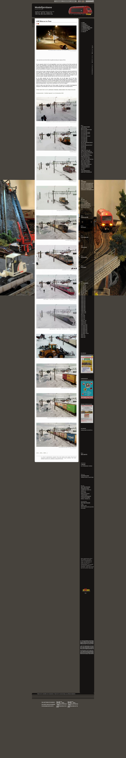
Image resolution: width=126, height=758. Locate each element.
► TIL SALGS (84, 30)
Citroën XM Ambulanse (85, 204)
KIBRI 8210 (83, 302)
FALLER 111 (83, 287)
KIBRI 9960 (83, 310)
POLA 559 (83, 315)
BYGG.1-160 (50, 14)
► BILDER (83, 24)
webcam (42, 458)
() (41, 452)
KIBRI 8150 (83, 301)
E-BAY (82, 504)
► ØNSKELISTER (85, 26)
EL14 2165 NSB (84, 134)
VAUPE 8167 (83, 323)
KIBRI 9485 (83, 306)
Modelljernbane (43, 7)
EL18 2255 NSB (84, 139)
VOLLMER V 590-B (85, 333)
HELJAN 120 (83, 292)
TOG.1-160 (37, 14)
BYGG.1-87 (49, 12)
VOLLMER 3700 (84, 328)
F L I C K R (93, 59)
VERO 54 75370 (84, 324)
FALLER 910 (83, 289)
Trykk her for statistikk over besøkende (45, 693)
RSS (85, 593)
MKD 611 (83, 314)
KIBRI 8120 (83, 298)
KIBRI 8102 (83, 294)
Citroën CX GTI (84, 201)
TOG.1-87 (37, 12)
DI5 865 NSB (83, 146)
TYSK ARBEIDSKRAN (85, 170)
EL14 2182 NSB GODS (85, 133)
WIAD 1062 (83, 337)
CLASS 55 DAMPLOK (85, 165)
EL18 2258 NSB (84, 141)
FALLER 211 (83, 288)
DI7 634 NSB (83, 148)
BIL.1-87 (43, 12)
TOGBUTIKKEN (84, 494)
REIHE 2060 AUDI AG (85, 156)
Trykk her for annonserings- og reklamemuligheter (64, 693)
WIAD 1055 (83, 335)
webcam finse (47, 458)
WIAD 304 (83, 334)
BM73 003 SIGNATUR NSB (86, 129)
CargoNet (73, 73)
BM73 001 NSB (84, 128)
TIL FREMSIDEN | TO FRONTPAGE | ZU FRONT (65, 1)
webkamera (52, 458)
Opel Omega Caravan (85, 207)
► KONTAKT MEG (85, 29)
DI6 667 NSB (83, 147)
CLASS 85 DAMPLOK (85, 166)
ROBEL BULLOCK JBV (85, 150)
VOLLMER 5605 (84, 329)
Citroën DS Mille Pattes (85, 203)
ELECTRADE (83, 492)
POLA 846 (83, 319)
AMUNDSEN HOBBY (85, 488)
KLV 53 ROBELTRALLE (85, 154)
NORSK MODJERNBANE (86, 496)
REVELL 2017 (84, 320)
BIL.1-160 (43, 14)
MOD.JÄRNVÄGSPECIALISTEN (87, 506)
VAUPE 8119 (83, 321)
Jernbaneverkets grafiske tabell (53, 81)
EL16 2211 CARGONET (85, 136)
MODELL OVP (84, 505)
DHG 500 (83, 169)
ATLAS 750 (83, 284)
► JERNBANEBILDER (86, 27)
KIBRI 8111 (83, 296)
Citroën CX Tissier (84, 202)
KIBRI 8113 (83, 297)
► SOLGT (83, 31)
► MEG (83, 22)
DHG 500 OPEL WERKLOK (86, 151)
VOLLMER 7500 (84, 332)
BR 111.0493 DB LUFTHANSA (87, 152)
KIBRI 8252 (83, 305)
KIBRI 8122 (83, 300)
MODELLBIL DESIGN (85, 493)
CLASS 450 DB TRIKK (85, 157)
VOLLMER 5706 (84, 330)
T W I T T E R (93, 49)
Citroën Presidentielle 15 (86, 206)
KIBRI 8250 (83, 303)
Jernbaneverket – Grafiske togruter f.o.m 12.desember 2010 (49, 93)
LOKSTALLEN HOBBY (85, 497)
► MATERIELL (84, 25)
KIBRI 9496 (83, 307)
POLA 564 (83, 316)
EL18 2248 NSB (84, 138)
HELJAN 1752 (84, 293)
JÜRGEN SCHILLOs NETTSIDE (87, 477)
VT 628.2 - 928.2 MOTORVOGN (87, 159)
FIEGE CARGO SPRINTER (86, 164)
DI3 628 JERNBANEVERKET (86, 145)
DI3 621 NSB (83, 143)
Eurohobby (83, 508)
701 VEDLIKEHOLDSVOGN (86, 155)
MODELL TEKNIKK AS (85, 498)
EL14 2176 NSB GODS (85, 132)
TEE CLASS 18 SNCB (85, 160)
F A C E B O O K (93, 69)
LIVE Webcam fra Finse (43, 21)
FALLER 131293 (84, 291)
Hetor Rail (38, 74)
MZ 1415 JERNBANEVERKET (87, 142)
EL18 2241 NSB (84, 137)
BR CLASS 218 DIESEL (85, 161)
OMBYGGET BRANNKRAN (86, 172)
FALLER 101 (83, 285)
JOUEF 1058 (83, 312)
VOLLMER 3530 (84, 325)
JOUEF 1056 (83, 311)
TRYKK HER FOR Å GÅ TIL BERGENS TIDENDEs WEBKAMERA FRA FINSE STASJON (55, 89)
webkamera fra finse (59, 458)
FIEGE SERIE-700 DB (85, 163)
